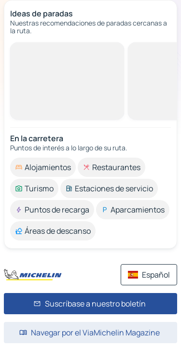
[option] (43, 167)
